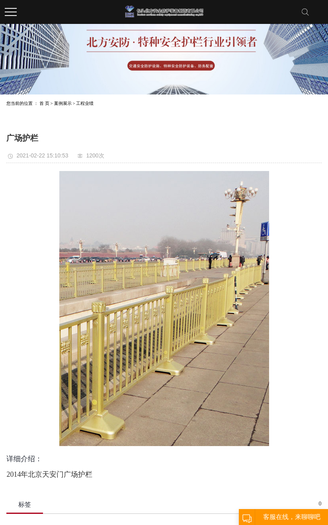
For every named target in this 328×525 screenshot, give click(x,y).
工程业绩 (85, 103)
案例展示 (63, 103)
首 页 (44, 103)
